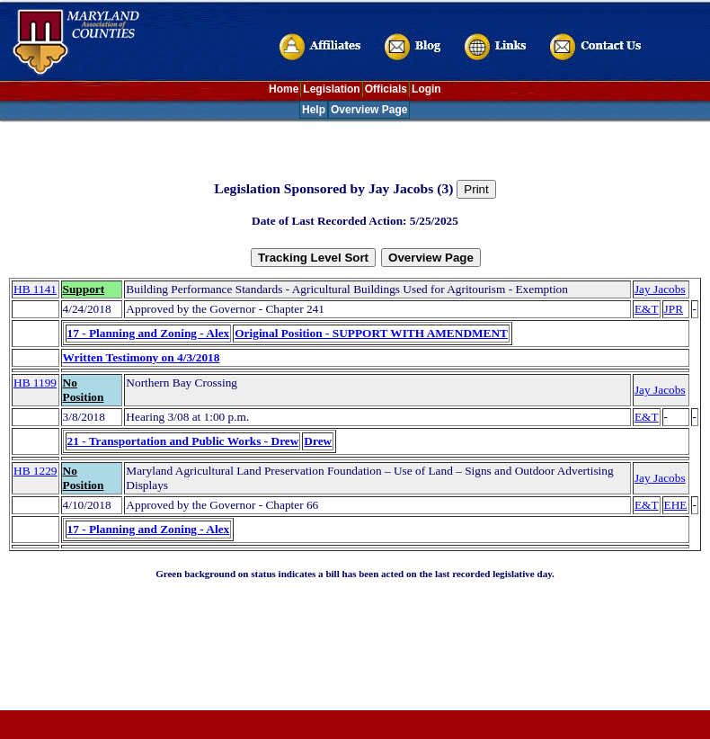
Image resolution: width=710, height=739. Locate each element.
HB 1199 (35, 382)
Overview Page (369, 109)
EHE (676, 505)
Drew (318, 441)
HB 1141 (35, 289)
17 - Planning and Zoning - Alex (148, 333)
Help (313, 109)
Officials (386, 89)
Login (426, 89)
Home (283, 89)
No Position (83, 390)
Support (84, 289)
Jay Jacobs (660, 289)
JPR (674, 309)
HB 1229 (35, 470)
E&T (647, 309)
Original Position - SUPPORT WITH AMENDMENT (371, 333)
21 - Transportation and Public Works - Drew (183, 441)
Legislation (331, 89)
